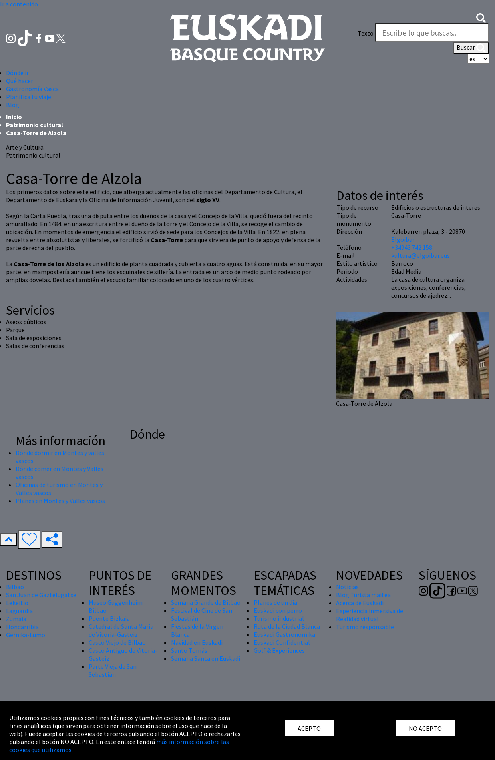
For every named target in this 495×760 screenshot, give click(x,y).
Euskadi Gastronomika (284, 634)
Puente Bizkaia (109, 618)
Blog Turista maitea (363, 595)
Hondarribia (22, 627)
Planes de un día (275, 602)
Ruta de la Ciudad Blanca (287, 626)
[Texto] (432, 32)
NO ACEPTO (425, 728)
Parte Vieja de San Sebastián (113, 670)
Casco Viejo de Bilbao (117, 642)
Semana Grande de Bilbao (206, 602)
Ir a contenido (19, 4)
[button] (481, 17)
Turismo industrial (279, 618)
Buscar (471, 48)
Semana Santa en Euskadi (205, 658)
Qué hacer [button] (19, 81)
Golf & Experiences (279, 650)
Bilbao (15, 587)
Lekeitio (17, 603)
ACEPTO (309, 728)
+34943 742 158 (411, 247)
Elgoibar (403, 239)
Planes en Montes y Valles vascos (60, 501)
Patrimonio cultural (34, 125)
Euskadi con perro (278, 610)
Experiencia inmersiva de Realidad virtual (369, 615)
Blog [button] (12, 105)
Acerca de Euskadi (360, 603)
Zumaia (16, 619)
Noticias (347, 587)
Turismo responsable (365, 627)
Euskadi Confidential (282, 642)
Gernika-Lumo (25, 635)
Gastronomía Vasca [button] (32, 89)
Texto (366, 33)
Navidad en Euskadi (197, 642)
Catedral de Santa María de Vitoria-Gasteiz (121, 630)
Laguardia (19, 611)
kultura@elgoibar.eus (420, 255)
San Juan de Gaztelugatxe (41, 595)
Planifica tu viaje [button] (28, 97)
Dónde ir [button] (17, 73)
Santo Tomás (189, 650)
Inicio (14, 117)
